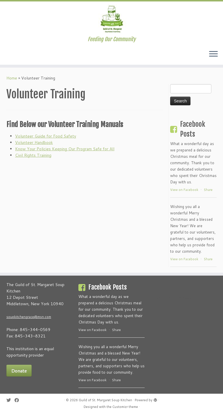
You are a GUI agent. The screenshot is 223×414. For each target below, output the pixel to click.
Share (208, 189)
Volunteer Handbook (34, 142)
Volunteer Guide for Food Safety (45, 136)
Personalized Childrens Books (171, 298)
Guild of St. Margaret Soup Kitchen (105, 400)
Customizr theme (125, 406)
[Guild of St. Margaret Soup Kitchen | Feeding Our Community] (111, 18)
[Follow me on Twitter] (10, 400)
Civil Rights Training (33, 155)
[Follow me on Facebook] (19, 400)
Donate (19, 370)
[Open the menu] (213, 54)
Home (11, 78)
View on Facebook (184, 189)
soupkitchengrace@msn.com (28, 316)
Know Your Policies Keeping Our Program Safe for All (64, 149)
